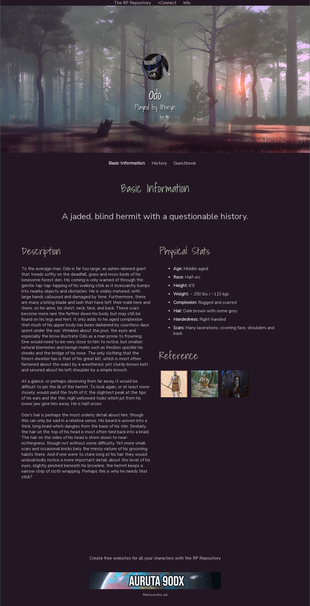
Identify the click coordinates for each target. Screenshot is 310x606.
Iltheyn (168, 107)
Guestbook (185, 163)
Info (186, 3)
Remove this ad (155, 594)
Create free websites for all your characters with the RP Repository (155, 558)
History (159, 163)
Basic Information (127, 163)
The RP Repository (132, 3)
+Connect (167, 3)
